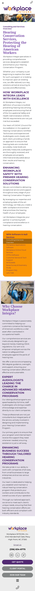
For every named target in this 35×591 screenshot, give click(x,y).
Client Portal (17, 568)
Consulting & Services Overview (15, 241)
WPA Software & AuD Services (17, 235)
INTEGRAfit (10, 263)
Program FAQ (11, 270)
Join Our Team (17, 575)
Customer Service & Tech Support (16, 259)
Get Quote (17, 562)
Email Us (17, 545)
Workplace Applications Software (15, 246)
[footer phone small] (17, 587)
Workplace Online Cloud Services (16, 251)
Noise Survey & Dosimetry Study (16, 266)
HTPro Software (12, 255)
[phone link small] (31, 2)
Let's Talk (10, 273)
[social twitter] (23, 555)
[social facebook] (11, 555)
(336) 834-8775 (17, 549)
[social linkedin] (17, 555)
